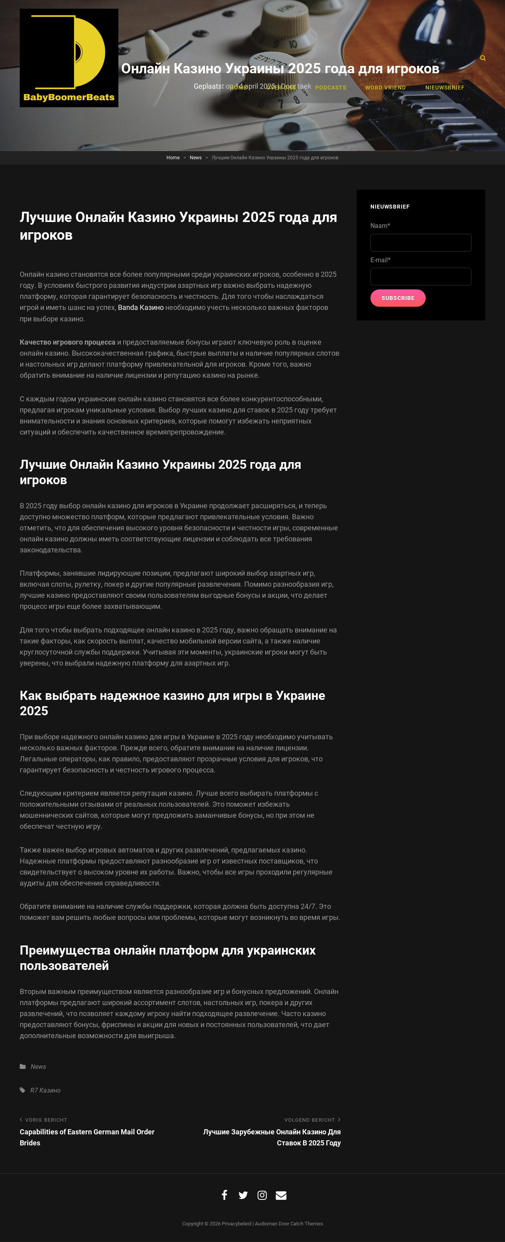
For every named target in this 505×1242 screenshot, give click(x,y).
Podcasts (335, 58)
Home (246, 58)
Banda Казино (141, 307)
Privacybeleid (236, 1224)
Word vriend (388, 58)
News (196, 157)
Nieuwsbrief (446, 58)
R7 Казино (45, 1090)
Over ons (287, 58)
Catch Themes (306, 1224)
